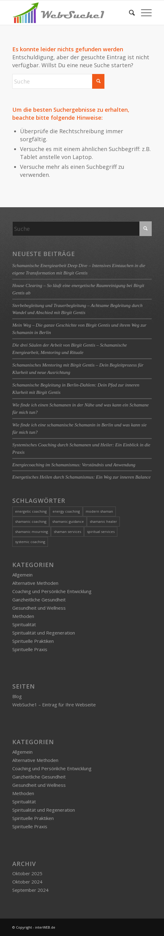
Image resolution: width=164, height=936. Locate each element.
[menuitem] (129, 12)
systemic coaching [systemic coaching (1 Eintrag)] (30, 541)
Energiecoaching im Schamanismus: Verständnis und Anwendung (73, 464)
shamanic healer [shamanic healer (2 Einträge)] (103, 521)
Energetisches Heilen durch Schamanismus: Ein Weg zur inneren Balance (81, 477)
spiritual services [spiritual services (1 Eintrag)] (101, 531)
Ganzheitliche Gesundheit (39, 599)
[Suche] (129, 12)
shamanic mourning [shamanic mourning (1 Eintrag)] (31, 531)
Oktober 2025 (27, 873)
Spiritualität (24, 624)
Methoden (23, 616)
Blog (17, 696)
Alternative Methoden (35, 583)
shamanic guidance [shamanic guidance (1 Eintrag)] (68, 521)
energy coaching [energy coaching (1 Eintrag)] (66, 511)
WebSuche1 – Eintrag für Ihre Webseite (54, 704)
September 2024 (30, 890)
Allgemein (22, 575)
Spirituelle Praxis (29, 649)
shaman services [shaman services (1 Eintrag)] (67, 531)
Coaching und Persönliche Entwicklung (52, 591)
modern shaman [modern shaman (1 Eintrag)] (99, 511)
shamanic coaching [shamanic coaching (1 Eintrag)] (30, 521)
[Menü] (143, 12)
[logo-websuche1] (68, 12)
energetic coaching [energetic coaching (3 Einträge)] (31, 511)
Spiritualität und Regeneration (43, 633)
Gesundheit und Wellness (39, 608)
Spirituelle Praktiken (33, 641)
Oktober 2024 (27, 882)
